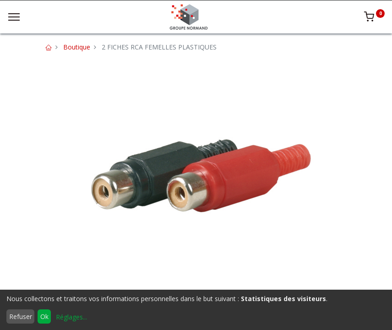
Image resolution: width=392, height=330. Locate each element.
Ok (44, 316)
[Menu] (14, 17)
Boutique (76, 47)
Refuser (20, 316)
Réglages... (71, 317)
